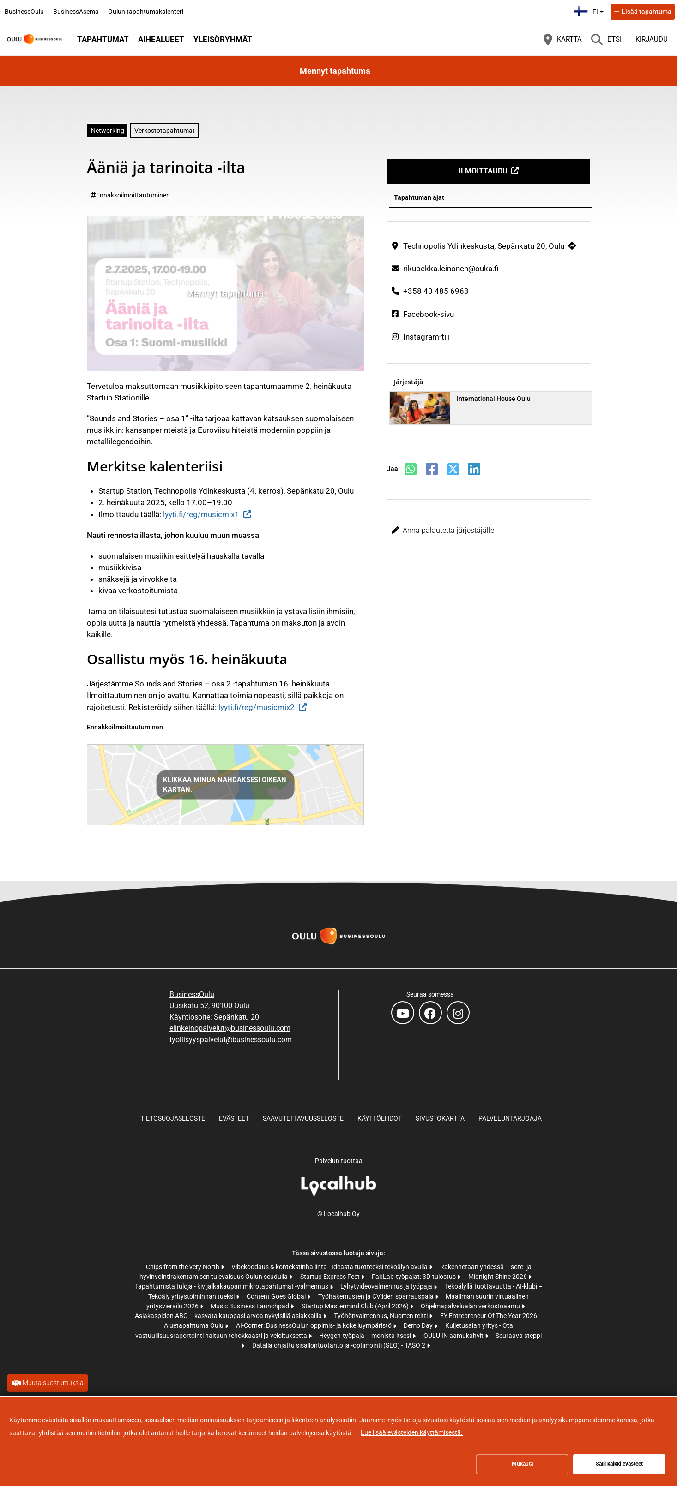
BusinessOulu (191, 994)
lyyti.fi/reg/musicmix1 (201, 514)
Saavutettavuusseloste (303, 1118)
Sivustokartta (440, 1118)
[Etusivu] (34, 39)
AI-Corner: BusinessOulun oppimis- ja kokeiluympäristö (314, 1325)
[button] (489, 530)
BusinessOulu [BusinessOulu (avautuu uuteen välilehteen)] (24, 11)
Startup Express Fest (330, 1276)
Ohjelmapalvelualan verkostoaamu (471, 1306)
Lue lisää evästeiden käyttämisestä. (412, 1432)
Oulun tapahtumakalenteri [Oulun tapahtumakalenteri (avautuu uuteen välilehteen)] (145, 11)
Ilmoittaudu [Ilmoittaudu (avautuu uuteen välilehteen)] (483, 171)
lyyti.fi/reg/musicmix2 (256, 707)
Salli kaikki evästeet (619, 1464)
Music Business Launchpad (250, 1306)
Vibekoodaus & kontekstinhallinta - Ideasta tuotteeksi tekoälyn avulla (330, 1267)
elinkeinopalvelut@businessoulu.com (229, 1028)
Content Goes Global (277, 1296)
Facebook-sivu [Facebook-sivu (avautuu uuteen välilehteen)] (428, 314)
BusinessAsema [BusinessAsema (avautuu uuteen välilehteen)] (76, 11)
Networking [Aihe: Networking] (107, 130)
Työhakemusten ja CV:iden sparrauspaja (376, 1296)
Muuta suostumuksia (53, 1382)
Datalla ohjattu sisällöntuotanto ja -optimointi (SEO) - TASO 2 (339, 1345)
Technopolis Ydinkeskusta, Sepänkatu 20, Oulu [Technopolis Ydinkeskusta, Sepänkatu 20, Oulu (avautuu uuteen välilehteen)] (483, 246)
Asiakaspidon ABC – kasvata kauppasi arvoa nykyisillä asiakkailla (229, 1315)
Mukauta (522, 1464)
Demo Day (419, 1325)
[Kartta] (562, 39)
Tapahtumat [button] (103, 39)
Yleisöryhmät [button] (222, 39)
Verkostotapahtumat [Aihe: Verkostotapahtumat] (164, 130)
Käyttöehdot (379, 1118)
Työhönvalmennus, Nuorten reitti (381, 1315)
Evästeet (234, 1118)
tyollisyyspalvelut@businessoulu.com (230, 1039)
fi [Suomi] (590, 10)
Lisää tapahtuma (646, 11)
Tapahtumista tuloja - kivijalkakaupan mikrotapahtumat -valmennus (232, 1286)
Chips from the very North (183, 1267)
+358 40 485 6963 (436, 291)
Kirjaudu (651, 39)
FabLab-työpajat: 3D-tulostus (414, 1276)
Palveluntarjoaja (510, 1118)
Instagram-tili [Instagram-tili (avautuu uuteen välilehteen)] (426, 336)
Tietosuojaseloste (172, 1118)
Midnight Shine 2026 (498, 1276)
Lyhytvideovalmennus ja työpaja (387, 1286)
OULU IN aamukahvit (454, 1335)
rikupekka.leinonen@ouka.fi (450, 268)
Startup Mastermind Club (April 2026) (356, 1306)
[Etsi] (606, 39)
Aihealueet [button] (161, 39)
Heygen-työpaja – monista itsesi (365, 1335)
